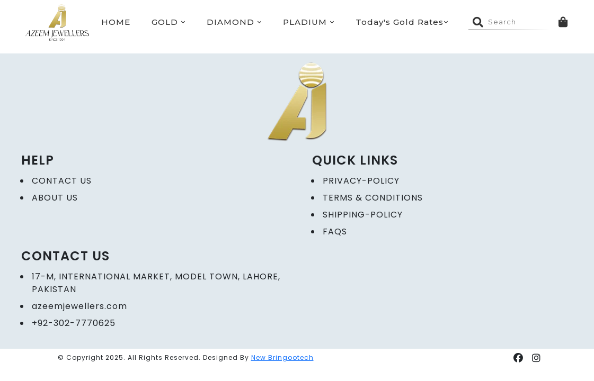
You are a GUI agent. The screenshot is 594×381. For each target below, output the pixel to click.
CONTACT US (62, 181)
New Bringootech (282, 357)
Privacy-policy (361, 181)
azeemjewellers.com (79, 306)
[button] (518, 358)
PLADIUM (308, 22)
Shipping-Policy (363, 214)
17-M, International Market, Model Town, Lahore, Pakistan (156, 282)
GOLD (168, 22)
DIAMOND (234, 22)
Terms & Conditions (373, 198)
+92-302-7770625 (74, 323)
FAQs (335, 231)
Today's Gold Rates (402, 22)
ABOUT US (55, 198)
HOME (115, 22)
